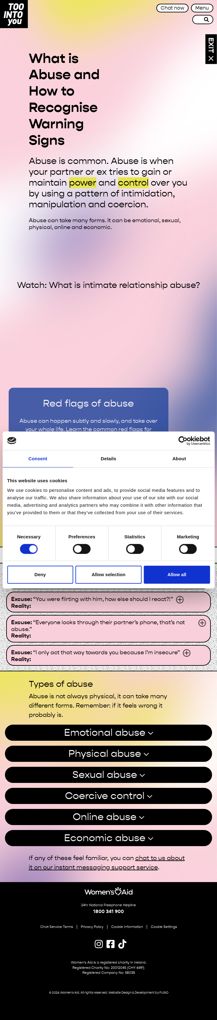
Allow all (176, 574)
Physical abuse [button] (104, 753)
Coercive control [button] (105, 795)
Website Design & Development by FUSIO (138, 993)
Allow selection (108, 574)
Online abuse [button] (105, 817)
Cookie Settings (164, 927)
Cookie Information (127, 927)
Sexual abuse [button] (104, 774)
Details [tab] (108, 458)
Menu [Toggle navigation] (202, 8)
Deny (40, 574)
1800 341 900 (108, 911)
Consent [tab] (37, 458)
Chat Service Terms (56, 927)
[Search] (206, 19)
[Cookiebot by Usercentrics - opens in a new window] (183, 440)
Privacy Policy (92, 927)
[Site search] (196, 19)
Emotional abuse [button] (104, 732)
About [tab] (179, 458)
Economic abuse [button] (104, 838)
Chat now (172, 8)
